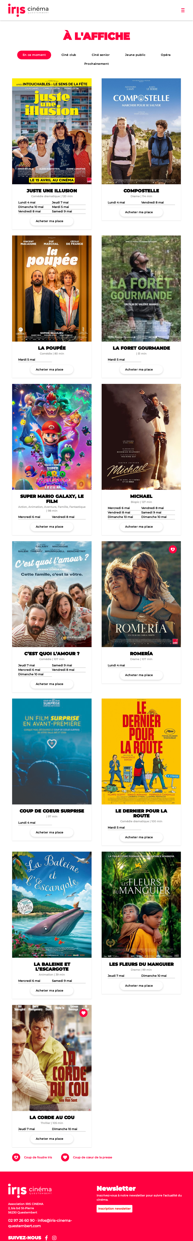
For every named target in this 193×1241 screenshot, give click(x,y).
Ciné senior (101, 55)
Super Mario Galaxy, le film (52, 499)
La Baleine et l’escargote (52, 967)
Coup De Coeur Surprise (52, 811)
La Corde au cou (52, 1117)
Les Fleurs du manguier (141, 964)
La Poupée (52, 348)
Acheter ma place (49, 221)
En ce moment (34, 55)
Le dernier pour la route (141, 813)
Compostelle (141, 191)
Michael (141, 496)
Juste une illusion (52, 191)
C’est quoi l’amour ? (51, 653)
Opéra (165, 55)
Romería (141, 653)
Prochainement (96, 64)
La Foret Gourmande (141, 348)
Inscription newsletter (114, 1208)
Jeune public (135, 55)
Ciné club (68, 55)
